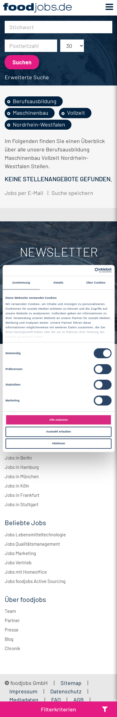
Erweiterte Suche (27, 77)
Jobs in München (22, 476)
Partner (12, 620)
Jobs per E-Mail (24, 192)
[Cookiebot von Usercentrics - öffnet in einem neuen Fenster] (85, 270)
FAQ (56, 699)
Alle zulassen (58, 419)
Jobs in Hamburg (22, 467)
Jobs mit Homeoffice (26, 572)
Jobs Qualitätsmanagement (32, 544)
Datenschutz (66, 691)
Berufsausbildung (34, 101)
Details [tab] (58, 282)
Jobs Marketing (20, 553)
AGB (79, 699)
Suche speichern (72, 192)
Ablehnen (58, 443)
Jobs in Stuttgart (21, 504)
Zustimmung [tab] (21, 282)
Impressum (23, 691)
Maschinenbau (30, 112)
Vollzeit (76, 112)
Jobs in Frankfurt (22, 495)
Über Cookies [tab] (95, 282)
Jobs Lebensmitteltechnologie (35, 534)
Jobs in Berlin (18, 457)
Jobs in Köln (17, 485)
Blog (9, 639)
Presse (11, 629)
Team (10, 611)
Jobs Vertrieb (18, 562)
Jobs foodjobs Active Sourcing (35, 581)
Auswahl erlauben (58, 431)
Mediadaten (23, 699)
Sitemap (71, 682)
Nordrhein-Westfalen (39, 124)
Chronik (12, 648)
